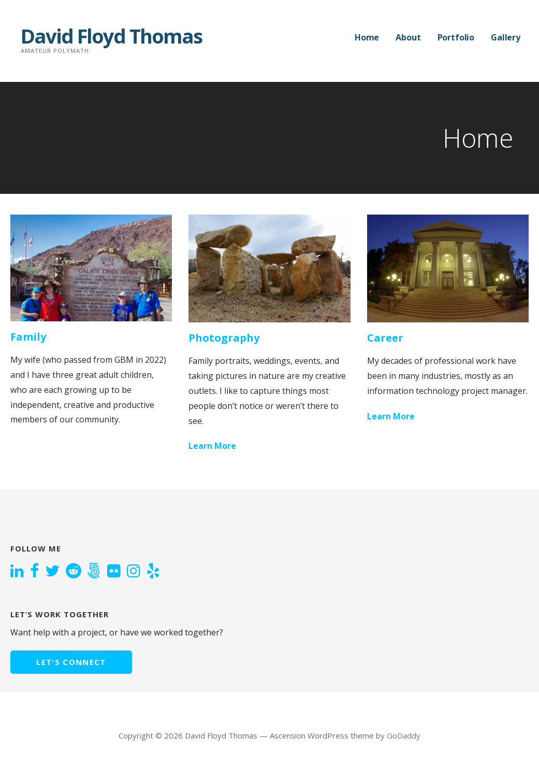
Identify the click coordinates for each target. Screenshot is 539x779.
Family (28, 337)
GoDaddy (403, 735)
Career (385, 338)
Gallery (505, 37)
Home (367, 37)
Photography (223, 338)
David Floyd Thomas (111, 35)
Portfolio (456, 37)
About (408, 37)
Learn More (212, 445)
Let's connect (71, 662)
